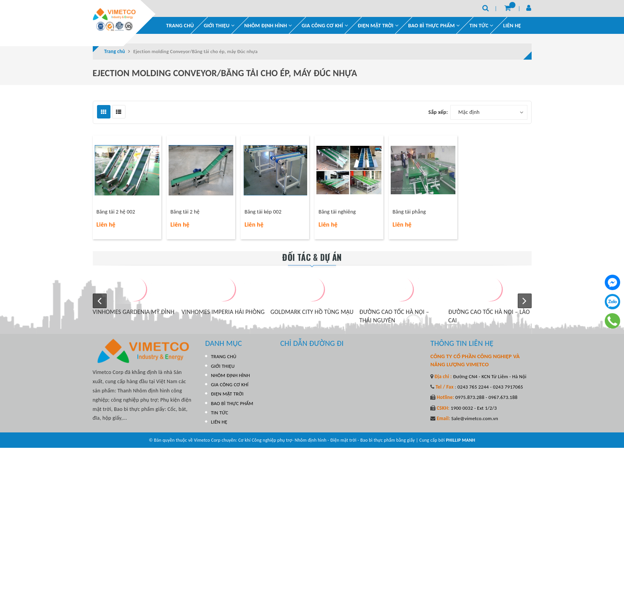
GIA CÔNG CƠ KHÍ (325, 25)
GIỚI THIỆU (219, 25)
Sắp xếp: (438, 112)
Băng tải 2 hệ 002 (116, 212)
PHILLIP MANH (460, 440)
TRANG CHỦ (180, 25)
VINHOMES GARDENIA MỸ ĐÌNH (134, 311)
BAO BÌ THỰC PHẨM (434, 25)
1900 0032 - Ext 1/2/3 (473, 408)
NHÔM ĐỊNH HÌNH (268, 25)
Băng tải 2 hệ (185, 212)
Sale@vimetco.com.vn (474, 418)
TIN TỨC (219, 412)
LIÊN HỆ (512, 25)
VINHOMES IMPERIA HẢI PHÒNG (223, 311)
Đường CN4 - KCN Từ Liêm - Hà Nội (489, 376)
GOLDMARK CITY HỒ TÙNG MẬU (312, 311)
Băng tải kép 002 (262, 212)
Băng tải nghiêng (337, 212)
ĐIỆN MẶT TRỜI (378, 25)
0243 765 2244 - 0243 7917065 (489, 387)
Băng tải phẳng (409, 212)
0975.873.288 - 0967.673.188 (486, 397)
